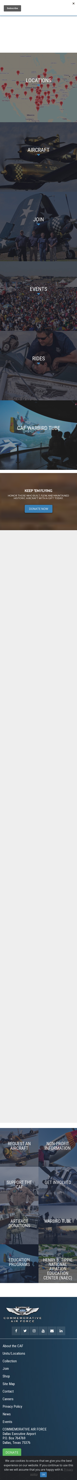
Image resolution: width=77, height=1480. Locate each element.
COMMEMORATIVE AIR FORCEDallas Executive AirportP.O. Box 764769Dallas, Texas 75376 (25, 1436)
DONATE (12, 1452)
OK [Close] (43, 1474)
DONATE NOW (38, 509)
